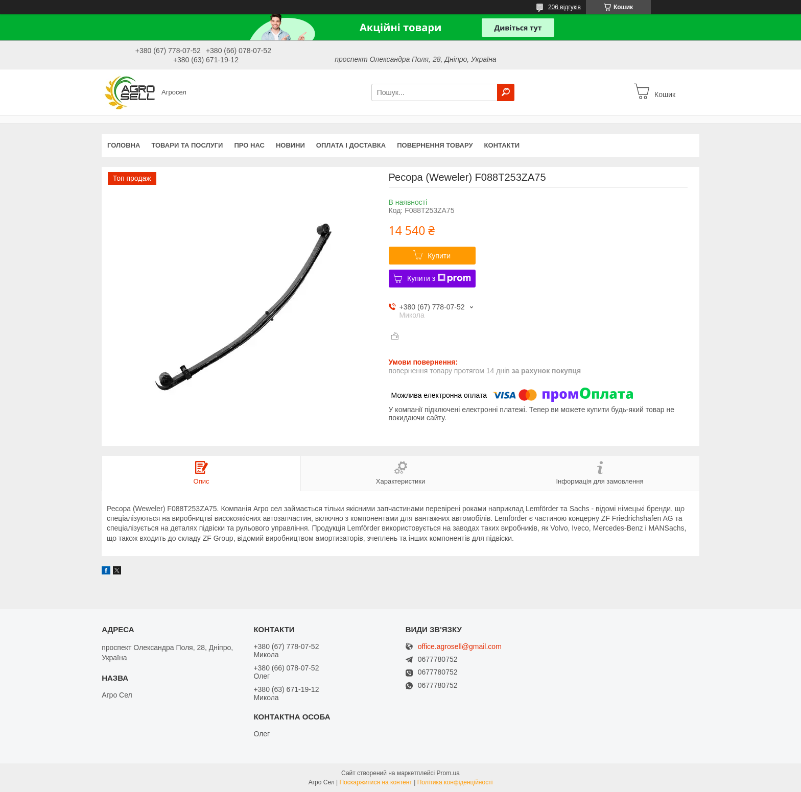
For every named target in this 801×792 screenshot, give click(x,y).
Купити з (439, 278)
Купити (439, 256)
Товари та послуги (187, 145)
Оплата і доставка (351, 145)
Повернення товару (435, 145)
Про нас (249, 145)
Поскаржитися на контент (375, 782)
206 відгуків (564, 7)
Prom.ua (448, 773)
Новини (290, 145)
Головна (123, 145)
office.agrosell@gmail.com (460, 647)
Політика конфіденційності (455, 782)
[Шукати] (505, 92)
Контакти (502, 145)
